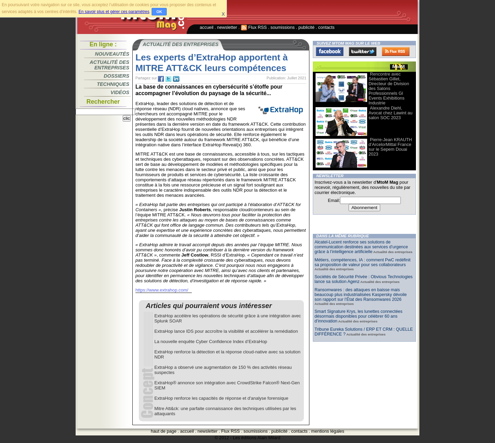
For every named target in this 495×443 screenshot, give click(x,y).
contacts (326, 27)
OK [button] (159, 12)
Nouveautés (112, 54)
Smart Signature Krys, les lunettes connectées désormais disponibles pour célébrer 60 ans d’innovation (359, 316)
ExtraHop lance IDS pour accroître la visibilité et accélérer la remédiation (226, 331)
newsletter (227, 27)
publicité (306, 27)
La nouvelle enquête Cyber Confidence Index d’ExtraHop (210, 341)
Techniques (113, 84)
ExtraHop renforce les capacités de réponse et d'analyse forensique (221, 398)
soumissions (283, 27)
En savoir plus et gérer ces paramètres (113, 11)
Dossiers (116, 76)
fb (160, 79)
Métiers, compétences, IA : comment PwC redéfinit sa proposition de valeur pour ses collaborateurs (362, 262)
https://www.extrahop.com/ (161, 290)
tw (168, 79)
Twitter (362, 51)
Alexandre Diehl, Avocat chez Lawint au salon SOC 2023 (390, 112)
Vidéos (120, 92)
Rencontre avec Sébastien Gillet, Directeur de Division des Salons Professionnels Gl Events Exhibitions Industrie (388, 88)
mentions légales (327, 431)
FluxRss (395, 51)
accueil (206, 27)
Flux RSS (254, 27)
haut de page (164, 431)
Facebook (329, 51)
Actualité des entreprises (109, 64)
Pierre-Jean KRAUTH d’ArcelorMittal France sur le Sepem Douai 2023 (390, 147)
